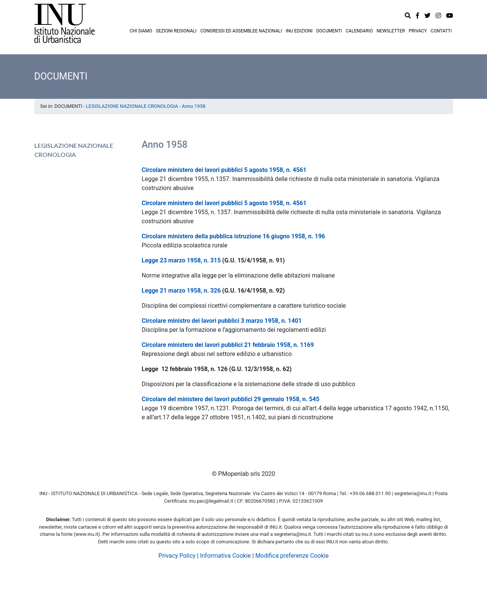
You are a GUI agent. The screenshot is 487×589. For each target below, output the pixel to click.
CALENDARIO (359, 31)
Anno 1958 (194, 106)
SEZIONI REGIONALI (176, 31)
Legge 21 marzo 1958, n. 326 (181, 290)
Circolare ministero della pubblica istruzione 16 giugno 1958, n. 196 (233, 236)
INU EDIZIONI (299, 31)
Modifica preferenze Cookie (292, 555)
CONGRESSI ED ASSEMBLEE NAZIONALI (241, 31)
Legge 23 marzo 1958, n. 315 (181, 260)
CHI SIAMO (141, 31)
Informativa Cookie (225, 555)
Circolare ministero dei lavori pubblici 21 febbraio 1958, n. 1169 (228, 344)
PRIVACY (418, 31)
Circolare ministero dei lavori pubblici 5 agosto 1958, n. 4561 (224, 169)
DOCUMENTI (329, 31)
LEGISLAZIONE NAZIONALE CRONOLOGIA (132, 106)
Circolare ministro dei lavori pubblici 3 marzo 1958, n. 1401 (222, 320)
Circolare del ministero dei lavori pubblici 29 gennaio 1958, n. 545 (231, 399)
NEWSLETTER (390, 31)
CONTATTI (441, 31)
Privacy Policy (177, 555)
